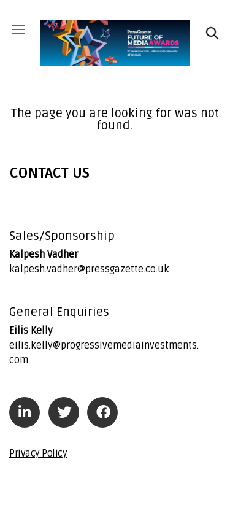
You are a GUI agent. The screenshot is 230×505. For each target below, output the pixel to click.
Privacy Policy (38, 453)
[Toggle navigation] (22, 33)
